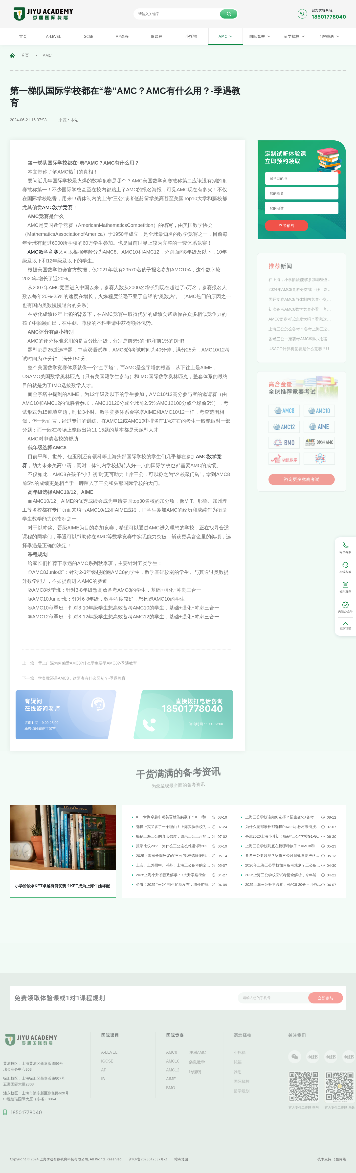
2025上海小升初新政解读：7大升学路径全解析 (174, 875)
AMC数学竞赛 (57, 207)
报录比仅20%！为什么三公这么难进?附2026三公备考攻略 (174, 846)
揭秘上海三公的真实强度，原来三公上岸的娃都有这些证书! (174, 836)
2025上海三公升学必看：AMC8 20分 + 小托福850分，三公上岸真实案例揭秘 (283, 884)
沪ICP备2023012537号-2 (148, 1159)
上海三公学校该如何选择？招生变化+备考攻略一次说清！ (283, 817)
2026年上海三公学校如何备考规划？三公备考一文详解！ (283, 865)
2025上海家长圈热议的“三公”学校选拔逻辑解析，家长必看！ (174, 855)
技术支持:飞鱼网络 (331, 1159)
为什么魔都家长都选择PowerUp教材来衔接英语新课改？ (283, 827)
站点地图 (181, 1159)
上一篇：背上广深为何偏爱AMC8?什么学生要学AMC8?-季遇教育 (79, 673)
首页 (25, 55)
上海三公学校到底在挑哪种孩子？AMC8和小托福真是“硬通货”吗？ (283, 846)
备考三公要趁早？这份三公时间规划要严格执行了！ (283, 855)
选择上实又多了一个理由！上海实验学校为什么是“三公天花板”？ (174, 827)
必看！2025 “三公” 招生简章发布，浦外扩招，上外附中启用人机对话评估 (174, 884)
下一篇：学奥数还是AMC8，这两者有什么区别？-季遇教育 (74, 688)
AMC (47, 55)
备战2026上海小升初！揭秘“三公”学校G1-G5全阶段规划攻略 (283, 836)
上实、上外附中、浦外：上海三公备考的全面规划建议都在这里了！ (174, 865)
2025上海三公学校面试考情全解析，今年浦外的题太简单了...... (283, 875)
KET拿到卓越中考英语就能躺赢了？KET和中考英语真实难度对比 (174, 817)
